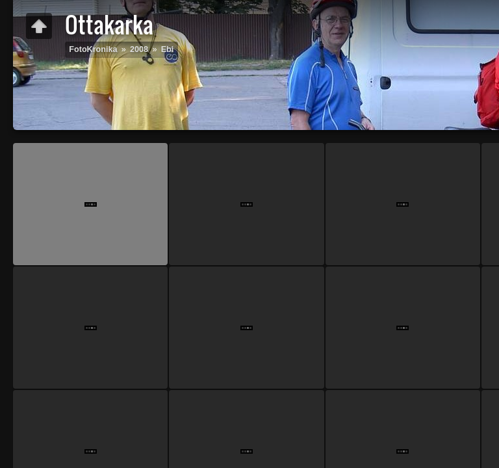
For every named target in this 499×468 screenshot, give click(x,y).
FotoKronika (93, 49)
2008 (139, 49)
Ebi (167, 49)
